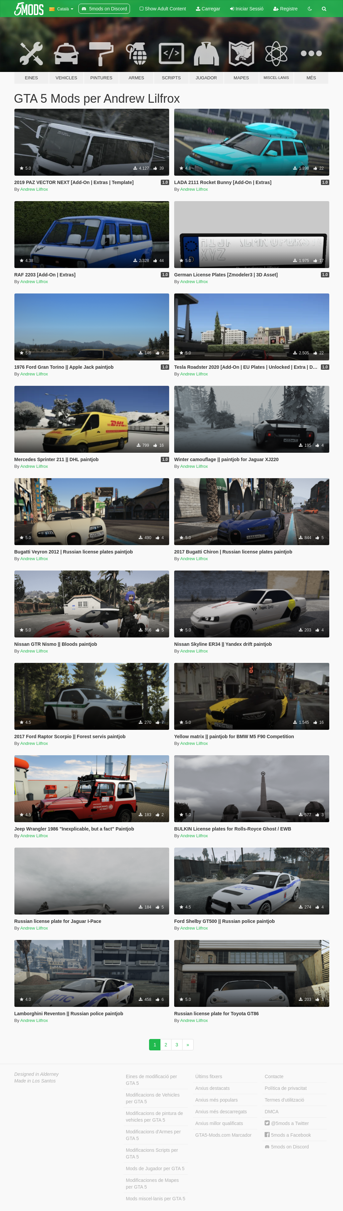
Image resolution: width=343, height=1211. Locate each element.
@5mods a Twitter (287, 1123)
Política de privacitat (285, 1088)
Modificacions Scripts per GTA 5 (152, 1153)
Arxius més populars (216, 1100)
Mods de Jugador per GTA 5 (155, 1168)
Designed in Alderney (36, 1074)
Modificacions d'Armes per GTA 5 (153, 1135)
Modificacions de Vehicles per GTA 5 (153, 1098)
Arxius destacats (212, 1088)
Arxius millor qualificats (219, 1123)
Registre (285, 8)
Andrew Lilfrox (34, 189)
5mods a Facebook (288, 1135)
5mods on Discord (287, 1147)
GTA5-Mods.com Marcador (223, 1135)
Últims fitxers (208, 1076)
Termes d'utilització (284, 1100)
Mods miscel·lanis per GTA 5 (155, 1198)
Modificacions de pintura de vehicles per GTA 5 (154, 1117)
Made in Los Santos (35, 1081)
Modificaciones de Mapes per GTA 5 (152, 1184)
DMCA (271, 1111)
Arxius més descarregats (221, 1111)
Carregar (208, 8)
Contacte (274, 1076)
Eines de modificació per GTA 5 (151, 1080)
